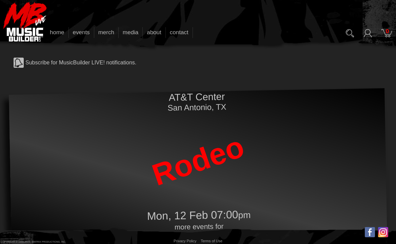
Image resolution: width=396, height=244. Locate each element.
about (154, 32)
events (81, 32)
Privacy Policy (185, 241)
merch (106, 32)
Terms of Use (211, 241)
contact (179, 32)
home (57, 32)
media (130, 32)
